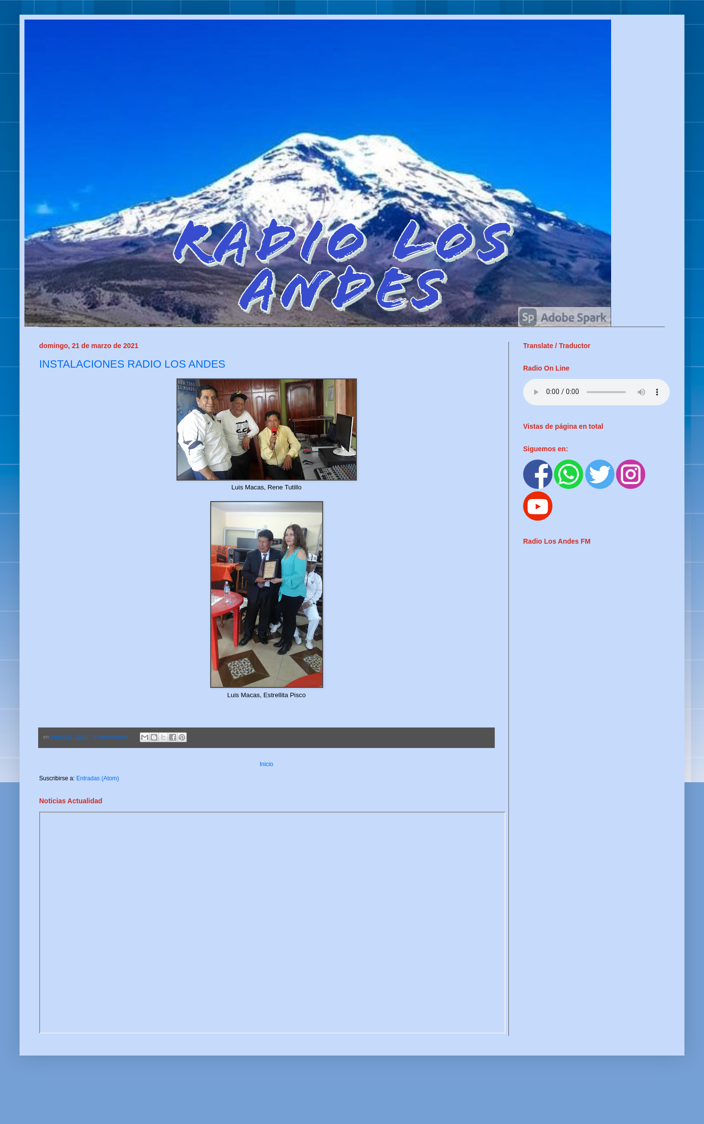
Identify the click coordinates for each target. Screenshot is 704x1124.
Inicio (266, 764)
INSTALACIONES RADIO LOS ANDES (132, 364)
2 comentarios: (112, 737)
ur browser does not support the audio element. (596, 392)
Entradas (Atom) (97, 778)
